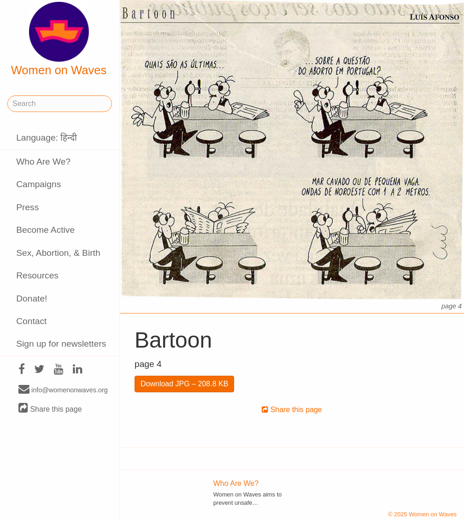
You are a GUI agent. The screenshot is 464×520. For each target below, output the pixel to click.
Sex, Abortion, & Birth (58, 253)
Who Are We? (43, 161)
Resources (37, 275)
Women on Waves (59, 39)
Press (27, 207)
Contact (31, 321)
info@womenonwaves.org (63, 389)
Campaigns (38, 184)
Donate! (31, 298)
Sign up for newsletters (61, 344)
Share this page (50, 409)
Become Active (45, 230)
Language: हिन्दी (46, 137)
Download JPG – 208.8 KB (184, 384)
